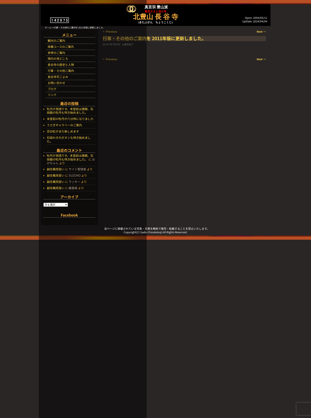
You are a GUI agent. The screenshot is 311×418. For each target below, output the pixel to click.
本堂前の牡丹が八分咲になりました (70, 119)
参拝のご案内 (56, 53)
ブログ (52, 89)
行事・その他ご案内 (61, 71)
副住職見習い (55, 169)
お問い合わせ (56, 83)
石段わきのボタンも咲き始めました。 (69, 139)
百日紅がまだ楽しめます (63, 131)
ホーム (48, 27)
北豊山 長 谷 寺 (155, 16)
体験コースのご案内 (61, 47)
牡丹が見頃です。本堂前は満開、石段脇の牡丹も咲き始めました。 (70, 111)
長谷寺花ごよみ (58, 77)
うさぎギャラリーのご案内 (64, 125)
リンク (52, 95)
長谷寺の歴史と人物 (61, 64)
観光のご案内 (56, 40)
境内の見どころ (58, 58)
